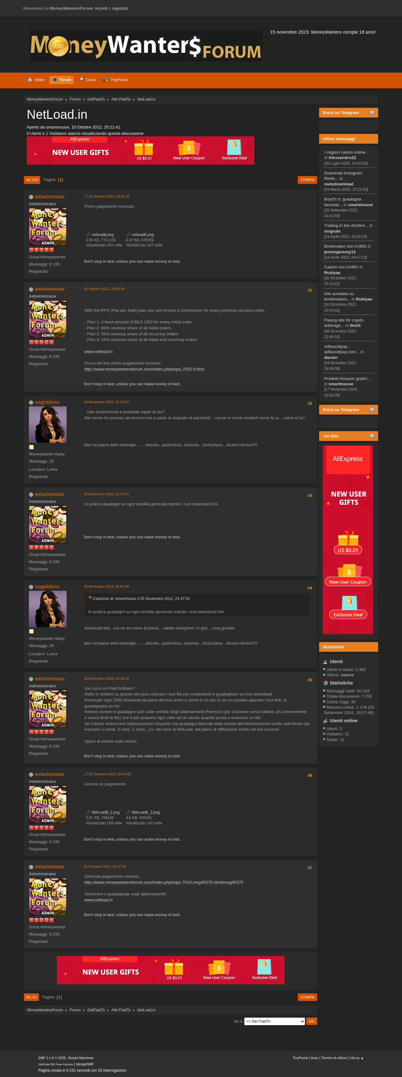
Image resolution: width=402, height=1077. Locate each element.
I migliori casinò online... (346, 152)
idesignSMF (85, 1064)
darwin (331, 357)
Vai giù (32, 180)
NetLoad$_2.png (103, 812)
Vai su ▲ (357, 1058)
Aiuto (314, 1058)
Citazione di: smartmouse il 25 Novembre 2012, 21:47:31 (141, 598)
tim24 (355, 325)
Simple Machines (81, 1058)
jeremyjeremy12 (340, 252)
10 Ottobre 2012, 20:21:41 (109, 196)
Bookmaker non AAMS (345, 246)
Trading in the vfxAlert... (346, 225)
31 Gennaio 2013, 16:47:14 (105, 866)
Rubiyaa (332, 272)
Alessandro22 (342, 157)
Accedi (101, 8)
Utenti (336, 661)
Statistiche (333, 647)
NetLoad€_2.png (143, 812)
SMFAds (44, 1064)
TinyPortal (299, 1058)
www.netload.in (98, 351)
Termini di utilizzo (334, 1058)
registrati (120, 8)
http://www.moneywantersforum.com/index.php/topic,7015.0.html (144, 369)
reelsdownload (338, 184)
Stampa (307, 180)
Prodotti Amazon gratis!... (347, 378)
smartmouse (360, 204)
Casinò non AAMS (341, 267)
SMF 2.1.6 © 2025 (52, 1058)
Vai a (238, 1021)
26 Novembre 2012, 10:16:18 (106, 678)
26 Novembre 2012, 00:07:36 (106, 586)
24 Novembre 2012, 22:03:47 (106, 402)
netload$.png (100, 235)
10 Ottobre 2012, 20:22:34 (104, 289)
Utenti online (344, 720)
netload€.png (140, 235)
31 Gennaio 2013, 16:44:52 (110, 774)
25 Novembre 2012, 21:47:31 (106, 494)
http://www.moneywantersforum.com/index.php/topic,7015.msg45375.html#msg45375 (163, 882)
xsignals (332, 231)
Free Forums (64, 1064)
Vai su (31, 997)
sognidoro (47, 402)
